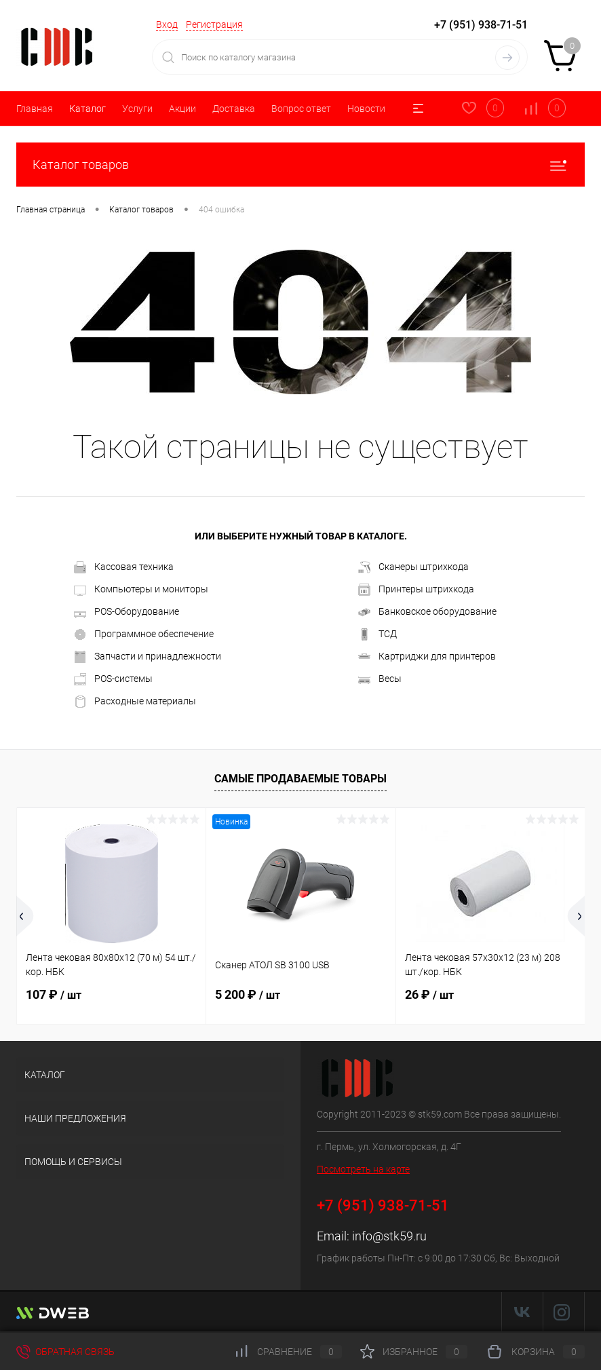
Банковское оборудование (427, 612)
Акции (182, 108)
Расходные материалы (135, 702)
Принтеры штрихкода (416, 590)
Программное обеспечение (144, 634)
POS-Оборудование (126, 612)
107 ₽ (53, 994)
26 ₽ (429, 994)
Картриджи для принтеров (427, 657)
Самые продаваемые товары (300, 778)
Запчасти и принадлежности (147, 657)
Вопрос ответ (301, 108)
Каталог (87, 108)
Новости (366, 108)
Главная (34, 108)
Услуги (137, 108)
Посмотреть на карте (363, 1169)
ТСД (377, 634)
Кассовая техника (124, 567)
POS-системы (113, 679)
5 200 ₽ (247, 994)
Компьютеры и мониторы (141, 590)
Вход (167, 24)
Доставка (233, 108)
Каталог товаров (300, 164)
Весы (380, 679)
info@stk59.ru (389, 1236)
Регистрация (214, 24)
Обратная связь (65, 1351)
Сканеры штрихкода (413, 567)
